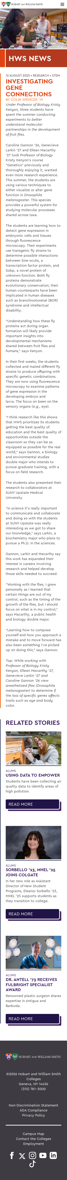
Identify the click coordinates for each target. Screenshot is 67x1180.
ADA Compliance (33, 1110)
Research (41, 75)
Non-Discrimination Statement (33, 1105)
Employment (33, 1143)
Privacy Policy (33, 1115)
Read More (21, 804)
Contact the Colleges (33, 1138)
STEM (56, 75)
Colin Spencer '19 (27, 99)
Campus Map (33, 1133)
